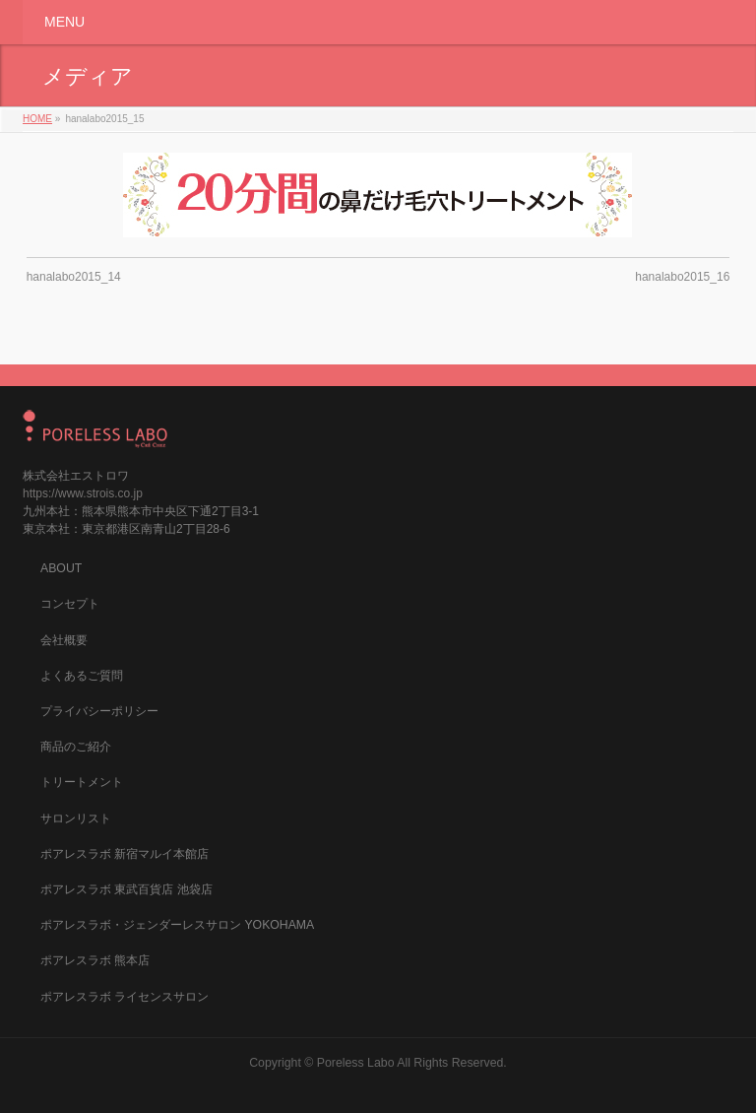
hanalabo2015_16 (682, 277)
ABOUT (61, 568)
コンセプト (69, 604)
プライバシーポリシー (99, 711)
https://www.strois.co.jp (83, 493)
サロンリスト (75, 818)
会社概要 (64, 640)
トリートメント (81, 782)
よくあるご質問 (81, 676)
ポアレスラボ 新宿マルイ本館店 (124, 854)
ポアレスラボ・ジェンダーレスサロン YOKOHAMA (177, 925)
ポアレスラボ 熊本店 (95, 960)
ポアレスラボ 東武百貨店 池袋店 (126, 889)
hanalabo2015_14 (74, 277)
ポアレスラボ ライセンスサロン (124, 997)
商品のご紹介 (75, 746)
